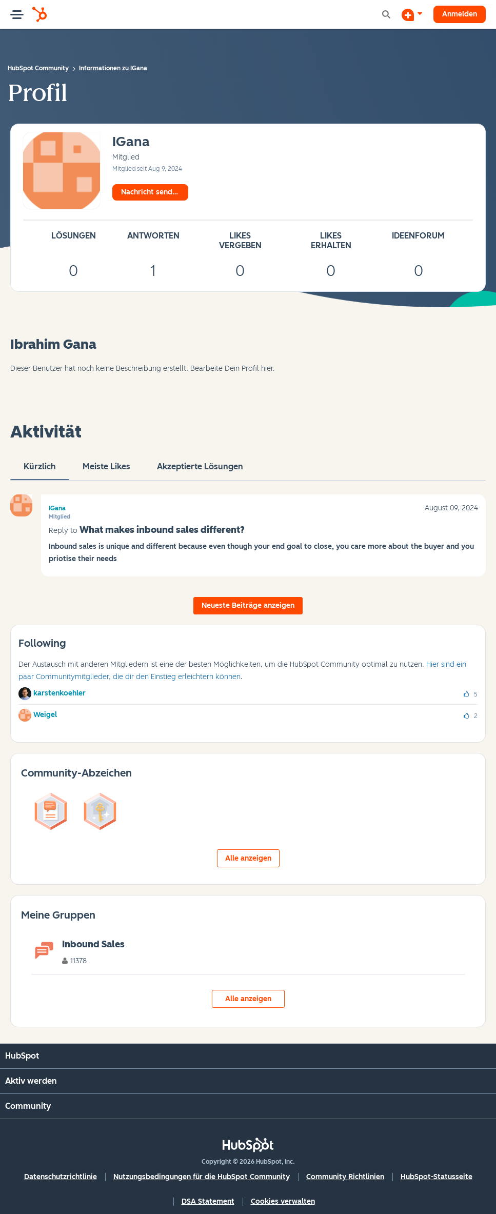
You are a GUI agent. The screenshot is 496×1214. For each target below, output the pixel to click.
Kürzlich (39, 471)
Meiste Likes (106, 471)
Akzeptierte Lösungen (200, 471)
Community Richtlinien (345, 1176)
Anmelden (459, 14)
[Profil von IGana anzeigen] (131, 142)
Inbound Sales (93, 944)
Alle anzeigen (248, 858)
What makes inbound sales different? (162, 529)
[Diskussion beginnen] (411, 14)
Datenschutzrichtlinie (60, 1176)
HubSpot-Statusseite (436, 1176)
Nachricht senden (151, 192)
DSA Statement (208, 1201)
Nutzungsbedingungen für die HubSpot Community (201, 1176)
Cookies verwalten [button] (283, 1201)
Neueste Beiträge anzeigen (248, 605)
